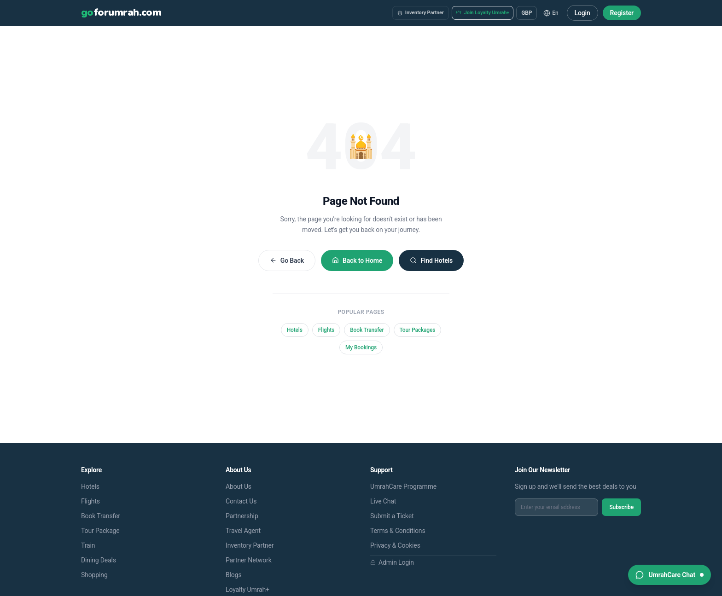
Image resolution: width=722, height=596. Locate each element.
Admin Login (392, 562)
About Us (238, 486)
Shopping (94, 575)
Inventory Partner (420, 13)
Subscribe (621, 507)
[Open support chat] (669, 575)
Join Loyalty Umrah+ (483, 13)
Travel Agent (243, 530)
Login (582, 13)
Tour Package (100, 530)
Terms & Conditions (397, 530)
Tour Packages (418, 330)
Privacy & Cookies (395, 545)
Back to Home (357, 260)
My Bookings (361, 347)
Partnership (242, 516)
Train (88, 545)
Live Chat (383, 501)
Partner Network (249, 560)
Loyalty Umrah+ (247, 589)
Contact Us (241, 501)
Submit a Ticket (391, 516)
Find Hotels (431, 260)
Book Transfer (367, 330)
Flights (326, 330)
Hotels (295, 330)
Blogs (234, 575)
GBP (526, 13)
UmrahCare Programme (403, 486)
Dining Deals (98, 560)
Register (622, 13)
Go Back (287, 260)
